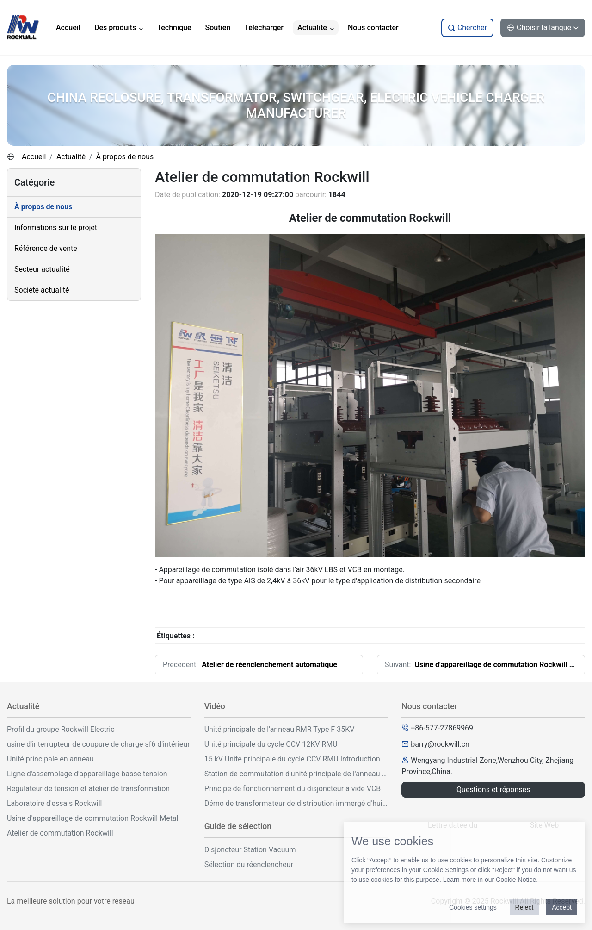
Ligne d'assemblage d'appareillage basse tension (87, 773)
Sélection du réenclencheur (248, 864)
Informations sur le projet (55, 227)
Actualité (71, 156)
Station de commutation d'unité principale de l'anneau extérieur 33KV (296, 773)
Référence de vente (45, 248)
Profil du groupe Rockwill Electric (61, 729)
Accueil (34, 156)
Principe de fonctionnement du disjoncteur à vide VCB (292, 788)
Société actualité (41, 290)
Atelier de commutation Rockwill (60, 833)
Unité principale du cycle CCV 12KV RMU (271, 744)
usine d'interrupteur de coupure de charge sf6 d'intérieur (98, 744)
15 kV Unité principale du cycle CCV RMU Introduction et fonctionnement (296, 759)
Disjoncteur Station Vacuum (250, 849)
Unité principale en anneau (50, 759)
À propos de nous (125, 156)
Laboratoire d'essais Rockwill (54, 803)
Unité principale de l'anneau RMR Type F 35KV (279, 729)
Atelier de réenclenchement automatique (269, 664)
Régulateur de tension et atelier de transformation (88, 788)
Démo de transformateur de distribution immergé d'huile (296, 803)
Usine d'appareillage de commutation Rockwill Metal (501, 664)
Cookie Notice (516, 879)
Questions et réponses (493, 789)
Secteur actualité (42, 269)
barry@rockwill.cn (440, 744)
